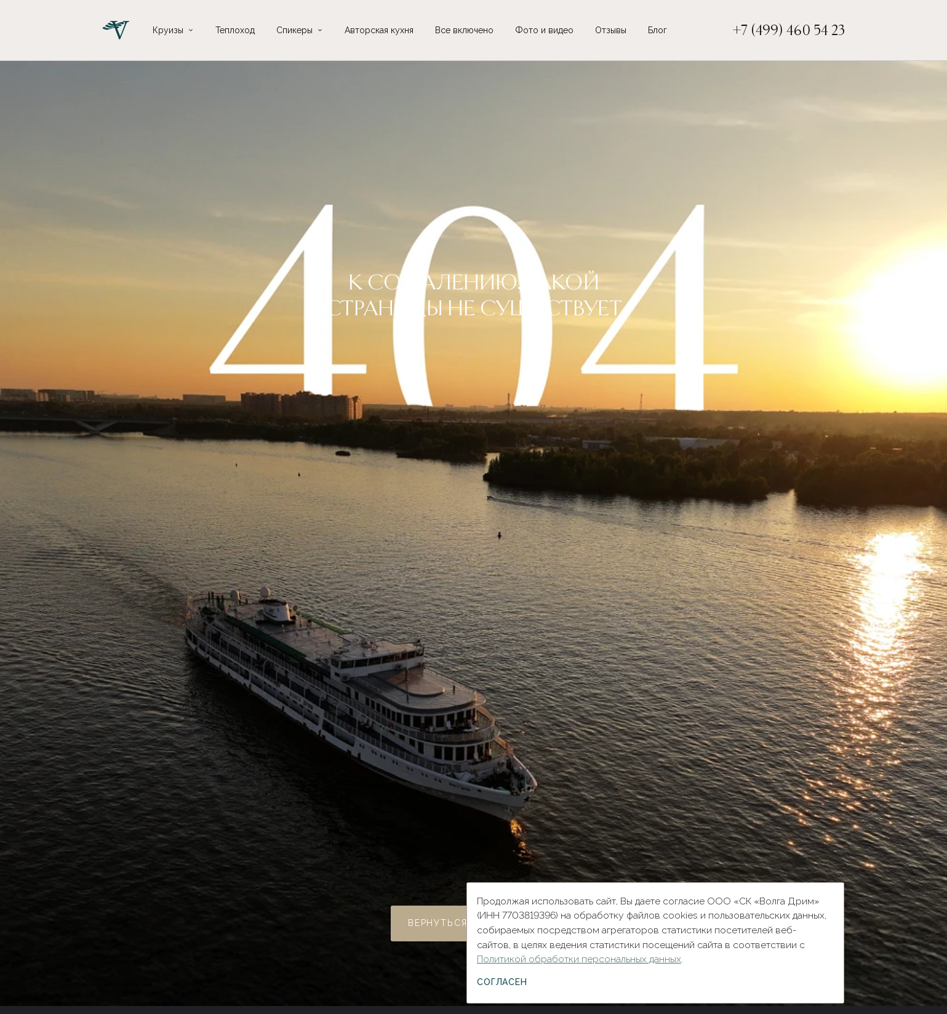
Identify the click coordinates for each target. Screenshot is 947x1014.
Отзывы (610, 30)
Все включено (464, 30)
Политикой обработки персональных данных (579, 959)
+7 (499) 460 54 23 (789, 30)
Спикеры (294, 30)
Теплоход (235, 30)
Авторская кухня (379, 30)
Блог (657, 30)
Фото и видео (544, 30)
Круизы (168, 30)
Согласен (502, 982)
